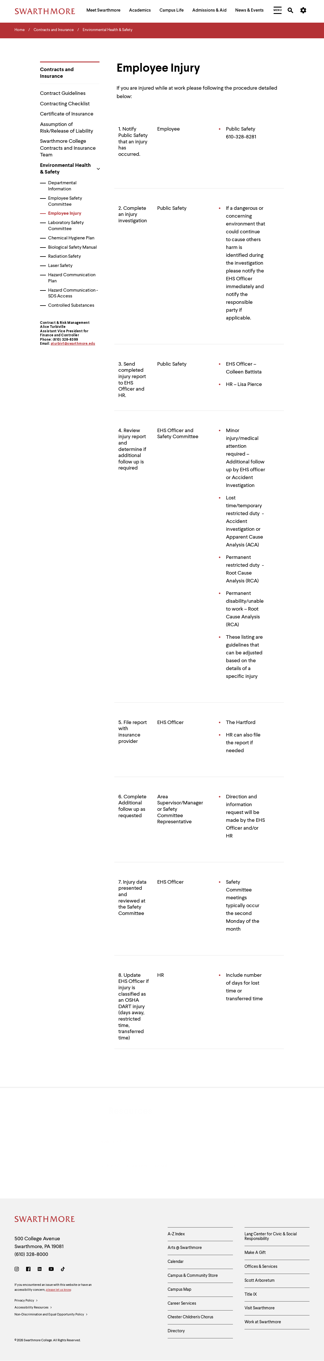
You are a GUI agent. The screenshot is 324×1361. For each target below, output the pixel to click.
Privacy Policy (26, 1300)
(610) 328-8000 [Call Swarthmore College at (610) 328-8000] (31, 1254)
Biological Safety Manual (72, 247)
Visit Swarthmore (260, 1308)
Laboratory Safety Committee (66, 226)
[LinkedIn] (39, 1270)
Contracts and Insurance (57, 73)
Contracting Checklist (65, 104)
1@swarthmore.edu (79, 344)
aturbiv (57, 344)
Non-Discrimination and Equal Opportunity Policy (51, 1314)
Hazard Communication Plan (71, 278)
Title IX (251, 1295)
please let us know (58, 1290)
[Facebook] (28, 1270)
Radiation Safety (64, 256)
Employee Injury (64, 213)
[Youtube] (51, 1270)
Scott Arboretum (260, 1281)
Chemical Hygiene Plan (71, 238)
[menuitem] (103, 11)
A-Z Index (176, 1234)
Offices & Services (261, 1267)
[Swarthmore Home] (45, 1220)
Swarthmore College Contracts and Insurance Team (68, 148)
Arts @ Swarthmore (185, 1248)
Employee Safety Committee (65, 201)
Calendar (176, 1262)
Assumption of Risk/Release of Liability (66, 128)
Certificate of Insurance (66, 114)
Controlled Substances (71, 305)
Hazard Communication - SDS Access (73, 293)
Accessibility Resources (33, 1307)
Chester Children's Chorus (190, 1317)
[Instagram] (18, 1270)
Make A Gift (255, 1253)
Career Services (182, 1304)
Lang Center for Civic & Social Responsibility (271, 1236)
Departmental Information (62, 186)
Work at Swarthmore (263, 1322)
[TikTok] (63, 1270)
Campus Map (179, 1290)
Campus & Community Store (193, 1276)
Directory (176, 1331)
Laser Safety (60, 265)
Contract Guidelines (63, 93)
